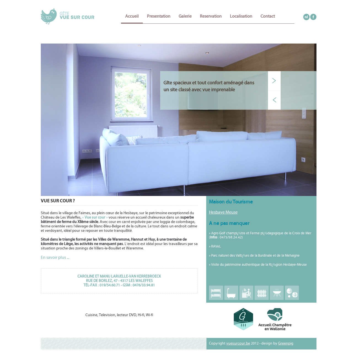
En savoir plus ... (55, 257)
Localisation (241, 16)
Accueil (132, 16)
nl (306, 17)
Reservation (211, 16)
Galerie (185, 16)
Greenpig (285, 343)
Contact (268, 16)
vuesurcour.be (238, 343)
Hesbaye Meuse (223, 212)
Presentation (158, 16)
